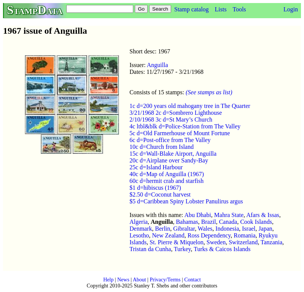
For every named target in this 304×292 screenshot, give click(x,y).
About (139, 280)
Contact (192, 280)
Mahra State (229, 215)
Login (291, 9)
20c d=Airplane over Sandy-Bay (168, 160)
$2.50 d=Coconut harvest (159, 194)
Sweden (216, 242)
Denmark (140, 228)
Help (108, 280)
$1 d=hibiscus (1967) (155, 187)
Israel (249, 228)
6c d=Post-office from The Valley (169, 140)
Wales (205, 228)
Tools (239, 9)
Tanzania (271, 242)
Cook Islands (256, 222)
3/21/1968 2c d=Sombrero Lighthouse (175, 112)
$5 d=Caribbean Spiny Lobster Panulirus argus (186, 201)
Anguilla (157, 65)
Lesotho (139, 235)
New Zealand (168, 235)
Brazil (208, 222)
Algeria (138, 222)
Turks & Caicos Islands (222, 249)
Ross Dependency (209, 235)
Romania (245, 235)
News (123, 280)
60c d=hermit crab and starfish (166, 181)
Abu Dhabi (197, 215)
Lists (220, 9)
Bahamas (187, 222)
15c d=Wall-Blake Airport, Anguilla (173, 153)
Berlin (162, 228)
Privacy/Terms (165, 280)
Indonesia (227, 228)
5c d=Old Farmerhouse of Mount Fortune (179, 133)
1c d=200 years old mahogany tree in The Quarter (189, 106)
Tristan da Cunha (150, 249)
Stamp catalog (191, 9)
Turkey (182, 249)
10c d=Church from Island (161, 147)
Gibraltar (184, 228)
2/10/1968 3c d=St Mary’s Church (170, 119)
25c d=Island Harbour (156, 167)
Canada (228, 222)
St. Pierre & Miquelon (176, 242)
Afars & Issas (262, 215)
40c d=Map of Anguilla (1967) (166, 174)
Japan (265, 228)
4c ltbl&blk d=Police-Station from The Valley (184, 126)
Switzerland (243, 242)
